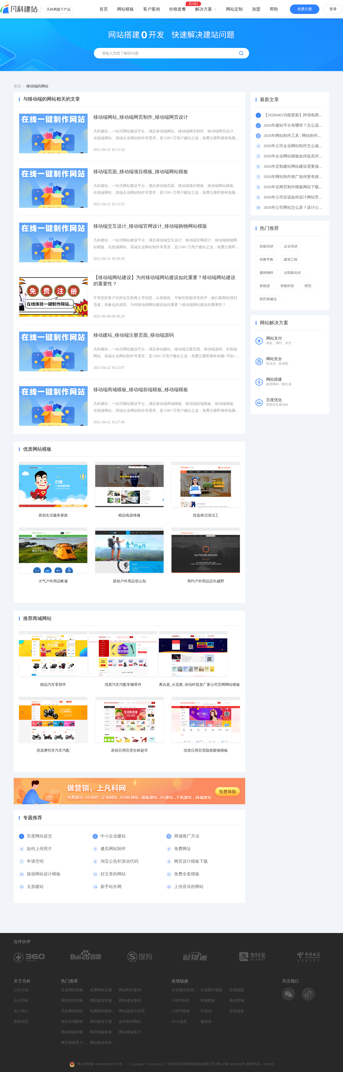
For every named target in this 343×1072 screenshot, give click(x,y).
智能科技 (287, 286)
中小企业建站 (113, 836)
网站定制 (234, 9)
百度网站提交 (39, 836)
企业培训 (290, 246)
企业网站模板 (72, 990)
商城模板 (207, 1000)
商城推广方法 (186, 836)
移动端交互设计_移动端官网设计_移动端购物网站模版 (150, 226)
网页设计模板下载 (191, 861)
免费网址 (182, 848)
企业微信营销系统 (185, 990)
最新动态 (21, 1022)
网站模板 (125, 9)
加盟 (256, 9)
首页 (103, 9)
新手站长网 (111, 886)
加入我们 (21, 1011)
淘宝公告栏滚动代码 (119, 861)
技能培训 (266, 246)
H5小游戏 (179, 1022)
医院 (308, 286)
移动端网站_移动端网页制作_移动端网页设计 (140, 117)
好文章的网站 (113, 874)
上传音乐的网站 (189, 886)
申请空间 (35, 861)
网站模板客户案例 (132, 1032)
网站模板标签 (72, 1032)
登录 (333, 9)
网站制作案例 (130, 990)
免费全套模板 (186, 874)
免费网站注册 (101, 990)
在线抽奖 (236, 1011)
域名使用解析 (72, 1022)
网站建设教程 (130, 1000)
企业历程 (21, 1000)
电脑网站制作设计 (103, 1011)
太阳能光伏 (292, 273)
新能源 (265, 286)
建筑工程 (290, 259)
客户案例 (151, 9)
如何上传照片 (39, 848)
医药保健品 (268, 299)
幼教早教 (266, 259)
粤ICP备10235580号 (230, 1064)
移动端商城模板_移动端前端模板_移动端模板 (140, 389)
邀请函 (205, 1022)
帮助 (274, 9)
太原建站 (35, 886)
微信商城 (236, 1000)
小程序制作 (181, 1000)
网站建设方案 (101, 1022)
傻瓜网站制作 (113, 848)
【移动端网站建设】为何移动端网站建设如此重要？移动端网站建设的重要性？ (164, 280)
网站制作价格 (72, 1000)
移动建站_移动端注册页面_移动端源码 (133, 335)
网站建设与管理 (132, 1011)
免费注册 (304, 9)
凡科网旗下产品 (58, 9)
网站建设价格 (101, 1000)
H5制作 (206, 1011)
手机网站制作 (72, 1011)
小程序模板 (181, 1011)
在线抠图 (236, 990)
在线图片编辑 (211, 990)
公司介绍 (21, 990)
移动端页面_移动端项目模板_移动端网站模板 (140, 171)
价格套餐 (177, 9)
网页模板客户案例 (74, 1043)
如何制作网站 (130, 1022)
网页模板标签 (101, 1032)
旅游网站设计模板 (43, 874)
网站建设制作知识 (103, 1043)
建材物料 (266, 273)
